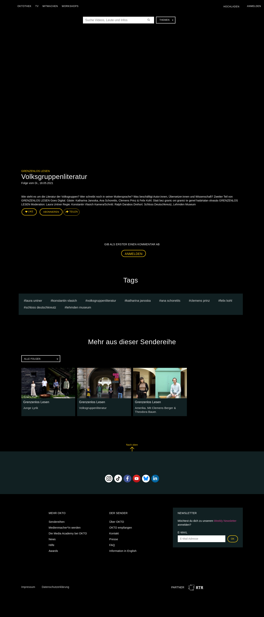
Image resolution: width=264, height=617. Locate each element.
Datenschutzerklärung (55, 586)
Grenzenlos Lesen (35, 171)
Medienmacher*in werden (65, 526)
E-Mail (183, 531)
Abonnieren (51, 211)
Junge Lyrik (30, 407)
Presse (113, 538)
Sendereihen (57, 521)
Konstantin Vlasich (64, 300)
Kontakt (114, 532)
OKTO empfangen (120, 526)
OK (232, 538)
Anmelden (133, 253)
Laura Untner (33, 300)
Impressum (28, 586)
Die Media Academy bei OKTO (68, 532)
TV (38, 6)
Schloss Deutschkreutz (40, 307)
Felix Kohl (226, 300)
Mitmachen (51, 6)
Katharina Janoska (138, 300)
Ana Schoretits (170, 300)
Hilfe (51, 544)
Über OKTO (116, 521)
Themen (166, 20)
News (52, 538)
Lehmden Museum (78, 307)
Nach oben (132, 447)
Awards (53, 550)
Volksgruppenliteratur (101, 300)
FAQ (112, 544)
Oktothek (25, 6)
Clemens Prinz (200, 300)
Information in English (123, 550)
